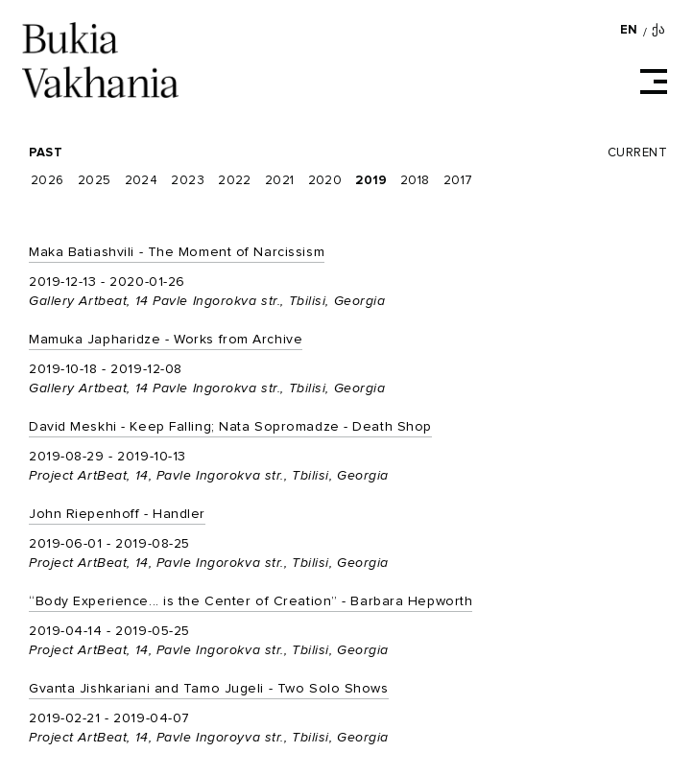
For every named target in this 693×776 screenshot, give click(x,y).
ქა (659, 30)
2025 (94, 181)
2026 (47, 181)
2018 (415, 181)
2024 (141, 181)
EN (629, 30)
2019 (371, 181)
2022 (234, 181)
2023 (187, 181)
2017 (458, 181)
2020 (325, 181)
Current (637, 153)
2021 (280, 181)
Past (45, 153)
